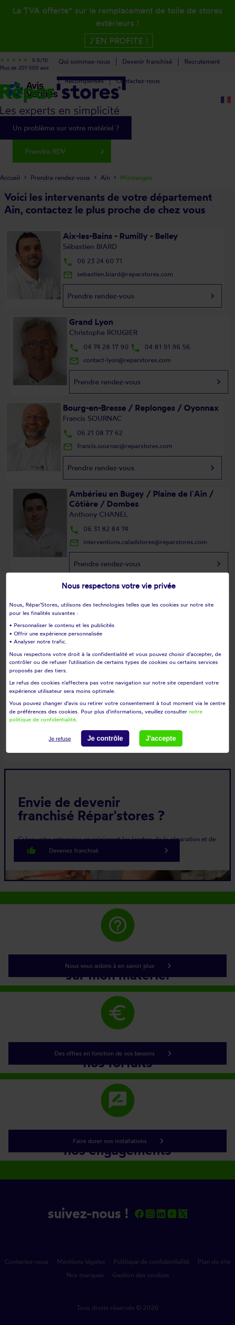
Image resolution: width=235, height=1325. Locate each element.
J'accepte (161, 738)
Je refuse (60, 738)
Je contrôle (105, 738)
